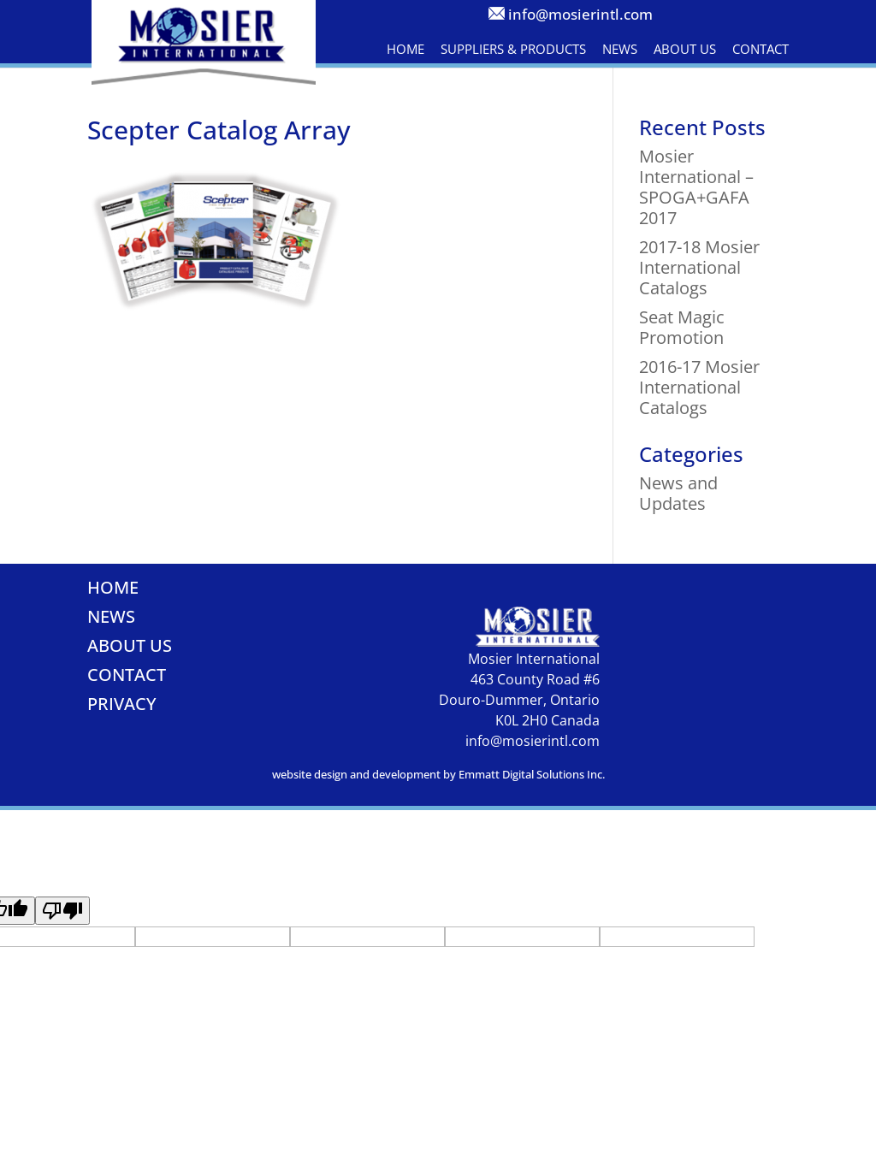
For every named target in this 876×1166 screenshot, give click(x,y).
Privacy (122, 703)
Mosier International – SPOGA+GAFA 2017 (696, 187)
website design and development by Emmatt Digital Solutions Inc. (438, 774)
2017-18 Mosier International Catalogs (699, 267)
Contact (760, 48)
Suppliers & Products (513, 48)
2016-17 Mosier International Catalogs (699, 387)
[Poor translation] (62, 911)
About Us (685, 48)
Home (405, 48)
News (619, 48)
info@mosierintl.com (580, 14)
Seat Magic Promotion (682, 327)
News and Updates (678, 493)
